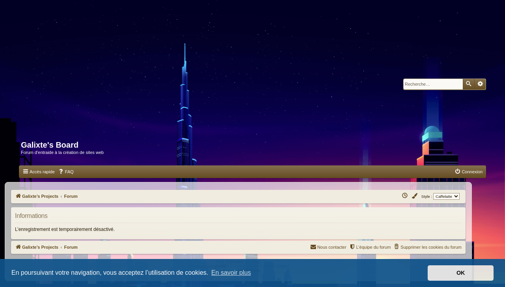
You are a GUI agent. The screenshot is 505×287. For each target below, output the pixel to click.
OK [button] (460, 273)
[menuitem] (66, 171)
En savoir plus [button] (231, 272)
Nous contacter (328, 246)
